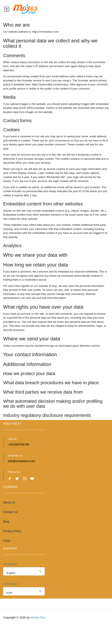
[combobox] (24, 571)
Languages (10, 564)
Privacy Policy (12, 531)
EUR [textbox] (9, 592)
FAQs (6, 540)
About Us (9, 502)
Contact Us (10, 512)
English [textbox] (10, 572)
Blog (6, 521)
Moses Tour (38, 617)
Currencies (10, 583)
